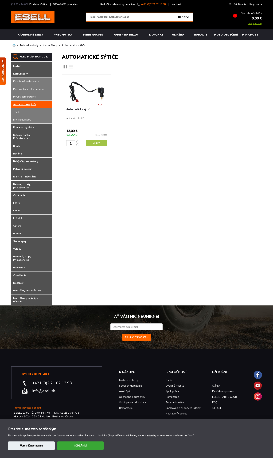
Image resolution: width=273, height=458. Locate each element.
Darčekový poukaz (223, 391)
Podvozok (19, 267)
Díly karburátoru (22, 119)
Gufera (17, 226)
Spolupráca (172, 391)
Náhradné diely (30, 35)
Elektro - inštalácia (24, 176)
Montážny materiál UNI (27, 290)
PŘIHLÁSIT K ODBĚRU (136, 337)
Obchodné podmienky (132, 397)
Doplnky (156, 35)
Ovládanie (19, 195)
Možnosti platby (129, 380)
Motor (17, 66)
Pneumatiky (63, 35)
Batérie (17, 153)
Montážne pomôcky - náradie (25, 300)
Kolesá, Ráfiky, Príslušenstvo (21, 136)
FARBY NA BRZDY (126, 35)
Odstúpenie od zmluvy (132, 402)
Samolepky (19, 241)
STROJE (217, 408)
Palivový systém (22, 169)
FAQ (214, 402)
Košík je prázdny (255, 23)
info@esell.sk (43, 391)
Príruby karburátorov (24, 96)
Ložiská (17, 218)
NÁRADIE (200, 35)
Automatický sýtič (78, 109)
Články (216, 385)
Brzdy (16, 146)
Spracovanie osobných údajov (183, 408)
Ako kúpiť (124, 391)
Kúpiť (96, 143)
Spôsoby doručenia (130, 385)
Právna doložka (175, 402)
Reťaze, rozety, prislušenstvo (22, 186)
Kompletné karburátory (26, 81)
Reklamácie (126, 408)
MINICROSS (250, 35)
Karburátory (50, 45)
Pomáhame (172, 397)
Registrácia (255, 4)
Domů (14, 45)
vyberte (151, 435)
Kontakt (176, 4)
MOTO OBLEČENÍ (226, 35)
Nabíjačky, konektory (25, 161)
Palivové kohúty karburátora (28, 89)
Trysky (17, 112)
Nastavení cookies (176, 413)
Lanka (16, 210)
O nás (169, 380)
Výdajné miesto (175, 385)
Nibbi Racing (93, 35)
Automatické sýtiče (73, 45)
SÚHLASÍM (80, 445)
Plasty (17, 233)
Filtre (16, 203)
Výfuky (17, 249)
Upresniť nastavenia (31, 445)
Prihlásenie (240, 4)
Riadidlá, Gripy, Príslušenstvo (22, 258)
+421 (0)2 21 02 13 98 (153, 4)
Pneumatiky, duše (23, 127)
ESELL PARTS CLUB (224, 397)
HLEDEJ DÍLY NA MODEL (34, 56)
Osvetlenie (19, 275)
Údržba (178, 35)
